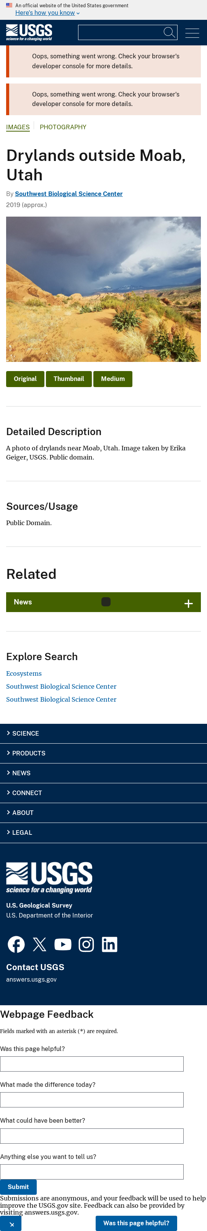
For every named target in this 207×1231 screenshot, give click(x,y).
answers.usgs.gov (31, 979)
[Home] (29, 39)
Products (29, 753)
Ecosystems (24, 673)
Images (18, 127)
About (23, 812)
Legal (22, 832)
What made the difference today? (47, 1084)
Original (25, 378)
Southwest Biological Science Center (69, 194)
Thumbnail (69, 378)
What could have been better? (42, 1120)
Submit (18, 1187)
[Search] (170, 32)
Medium (113, 378)
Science (25, 733)
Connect (27, 793)
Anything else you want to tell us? (48, 1156)
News (21, 773)
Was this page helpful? (136, 1223)
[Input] (128, 32)
